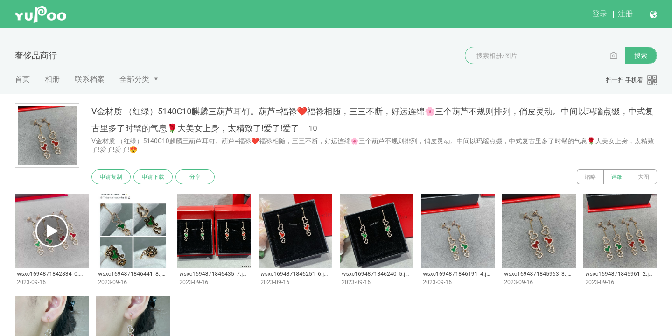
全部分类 (134, 79)
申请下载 (153, 177)
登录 (599, 13)
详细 (617, 177)
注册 (625, 13)
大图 (643, 177)
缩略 (590, 177)
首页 (22, 79)
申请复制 (111, 177)
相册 (52, 79)
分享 (195, 177)
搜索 (640, 55)
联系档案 (90, 79)
